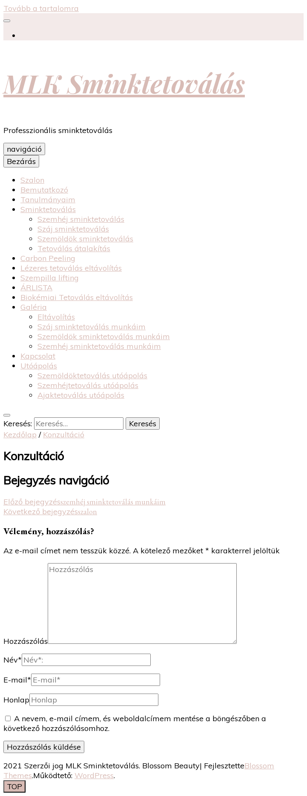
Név (12, 660)
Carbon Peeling (47, 258)
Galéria (33, 307)
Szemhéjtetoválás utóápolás (87, 385)
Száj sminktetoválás (73, 229)
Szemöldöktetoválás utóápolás (92, 375)
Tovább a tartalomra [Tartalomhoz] (41, 8)
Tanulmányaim (47, 199)
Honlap (16, 700)
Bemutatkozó (44, 190)
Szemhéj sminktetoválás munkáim (99, 346)
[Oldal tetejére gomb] (14, 786)
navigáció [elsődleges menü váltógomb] (24, 149)
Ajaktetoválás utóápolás (80, 395)
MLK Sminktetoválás (124, 83)
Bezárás (21, 161)
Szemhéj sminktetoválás (80, 219)
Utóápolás (38, 366)
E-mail (17, 680)
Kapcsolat (37, 356)
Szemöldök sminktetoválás (85, 239)
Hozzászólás (25, 641)
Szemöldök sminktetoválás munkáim (103, 336)
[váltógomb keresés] (6, 415)
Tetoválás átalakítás (73, 248)
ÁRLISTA (36, 287)
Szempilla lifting (49, 278)
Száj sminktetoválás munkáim (91, 326)
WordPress (94, 775)
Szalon (32, 180)
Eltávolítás (56, 317)
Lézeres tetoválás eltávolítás (71, 268)
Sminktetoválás (48, 209)
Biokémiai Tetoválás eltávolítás (76, 297)
